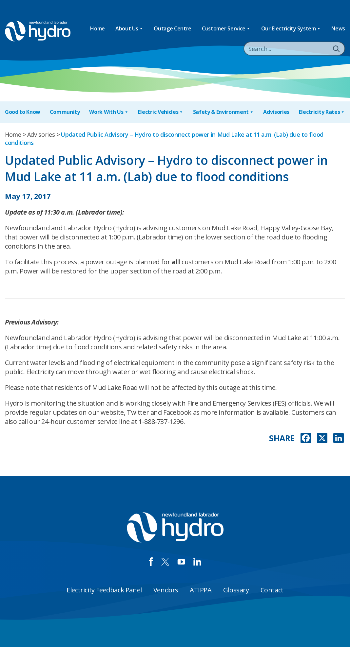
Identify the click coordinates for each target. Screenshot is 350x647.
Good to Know (22, 111)
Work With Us (108, 112)
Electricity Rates (322, 112)
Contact (272, 590)
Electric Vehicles (161, 112)
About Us (129, 28)
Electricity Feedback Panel (104, 590)
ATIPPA (201, 590)
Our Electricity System (291, 28)
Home (97, 28)
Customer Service (226, 28)
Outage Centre (172, 28)
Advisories (276, 111)
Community (65, 111)
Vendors (165, 590)
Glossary (236, 590)
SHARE (282, 438)
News (338, 28)
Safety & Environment (223, 112)
